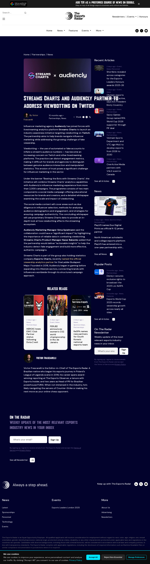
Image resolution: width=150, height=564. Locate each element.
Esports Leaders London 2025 (66, 507)
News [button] (60, 30)
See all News (104, 254)
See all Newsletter (22, 460)
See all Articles (105, 181)
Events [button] (85, 30)
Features (73, 30)
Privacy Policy (120, 364)
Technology (7, 522)
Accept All (93, 557)
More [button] (99, 30)
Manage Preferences (136, 557)
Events (130, 16)
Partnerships (38, 54)
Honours (143, 16)
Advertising (106, 512)
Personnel (6, 517)
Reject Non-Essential (113, 557)
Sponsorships (8, 512)
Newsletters (118, 16)
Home (49, 30)
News (50, 54)
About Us (105, 507)
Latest (5, 507)
